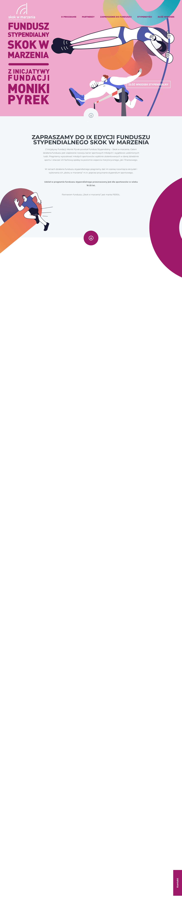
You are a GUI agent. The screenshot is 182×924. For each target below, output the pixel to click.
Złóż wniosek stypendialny (148, 84)
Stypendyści (144, 17)
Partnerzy (88, 17)
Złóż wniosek (166, 17)
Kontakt (177, 883)
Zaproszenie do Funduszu (116, 17)
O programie (68, 17)
